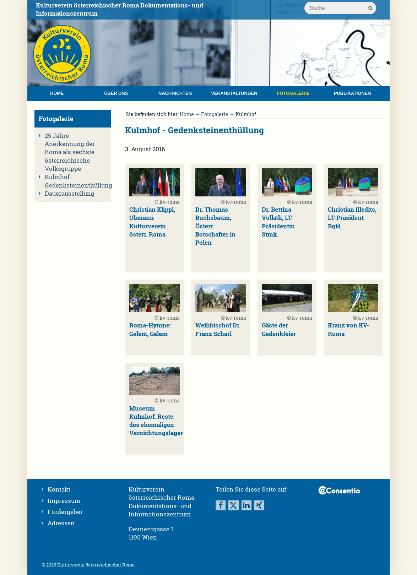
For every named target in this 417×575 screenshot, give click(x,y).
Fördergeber (65, 512)
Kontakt (59, 489)
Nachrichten (175, 93)
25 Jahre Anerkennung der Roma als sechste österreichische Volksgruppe (70, 152)
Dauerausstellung (69, 193)
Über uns (116, 93)
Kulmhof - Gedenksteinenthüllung (76, 181)
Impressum (64, 501)
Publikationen (352, 93)
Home (57, 93)
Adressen (61, 523)
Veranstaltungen (234, 93)
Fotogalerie (293, 93)
